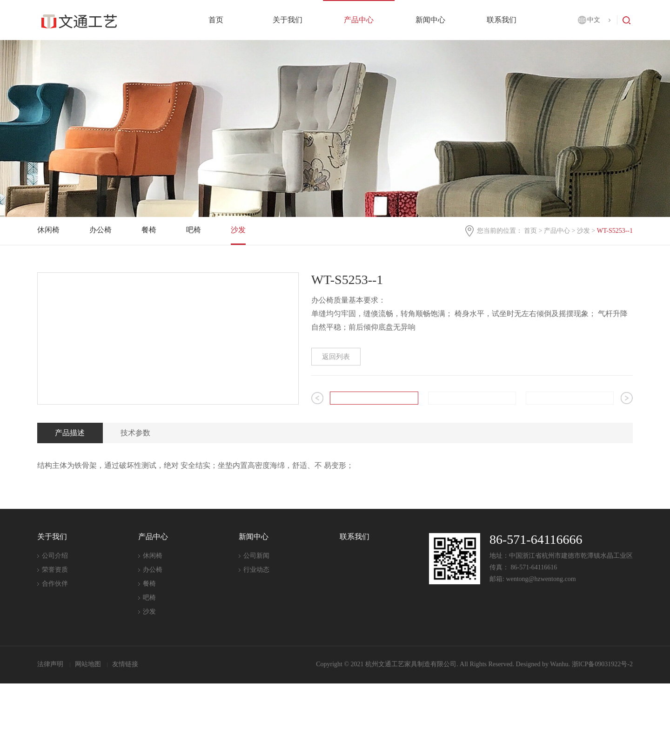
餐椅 (148, 230)
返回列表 (336, 356)
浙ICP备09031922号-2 (602, 717)
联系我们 (501, 20)
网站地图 (89, 717)
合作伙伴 (55, 637)
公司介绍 (55, 609)
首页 (215, 20)
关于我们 (287, 20)
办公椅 (100, 230)
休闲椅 (48, 230)
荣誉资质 (55, 623)
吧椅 (193, 230)
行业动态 (256, 623)
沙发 (583, 230)
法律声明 (51, 717)
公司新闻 (256, 609)
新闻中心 (430, 20)
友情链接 (125, 717)
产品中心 (359, 20)
